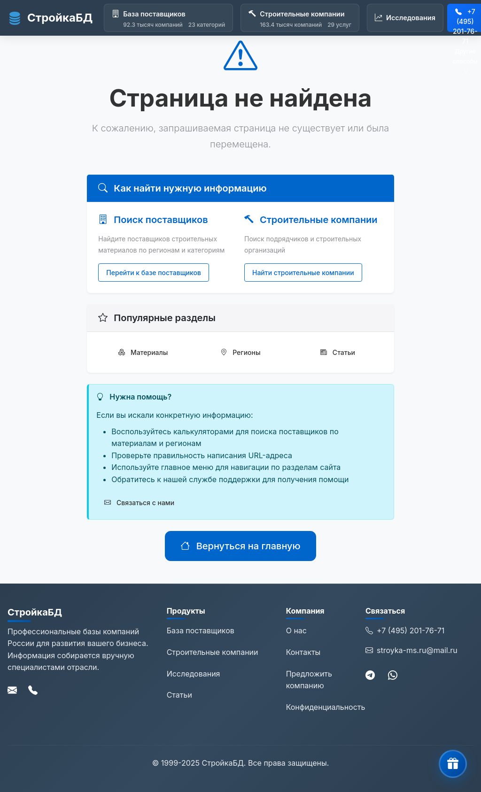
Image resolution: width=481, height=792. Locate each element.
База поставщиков (200, 630)
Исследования (193, 673)
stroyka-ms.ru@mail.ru (411, 651)
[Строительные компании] (299, 18)
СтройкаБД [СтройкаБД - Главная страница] (50, 18)
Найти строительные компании (303, 273)
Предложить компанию (309, 680)
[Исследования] (405, 18)
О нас (296, 630)
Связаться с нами (139, 503)
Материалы (143, 352)
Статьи (337, 352)
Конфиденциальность (325, 707)
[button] (453, 764)
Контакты (303, 652)
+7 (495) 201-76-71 (404, 631)
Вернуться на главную (240, 546)
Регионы (240, 352)
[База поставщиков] (168, 18)
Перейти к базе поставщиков (153, 273)
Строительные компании (212, 652)
